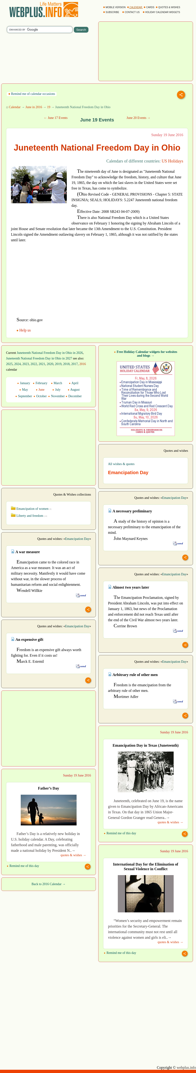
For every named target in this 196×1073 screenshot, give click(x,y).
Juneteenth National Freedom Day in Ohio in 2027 (39, 358)
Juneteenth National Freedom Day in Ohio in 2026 (50, 353)
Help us (24, 330)
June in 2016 (33, 107)
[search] (39, 29)
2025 (9, 364)
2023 (25, 364)
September (23, 396)
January (23, 383)
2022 (33, 364)
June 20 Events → (138, 118)
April (73, 383)
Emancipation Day (174, 498)
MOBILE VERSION (114, 7)
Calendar (15, 107)
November (56, 396)
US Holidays (172, 161)
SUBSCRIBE (111, 12)
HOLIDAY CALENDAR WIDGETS (162, 12)
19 (48, 107)
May (23, 389)
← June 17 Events (56, 118)
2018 (66, 364)
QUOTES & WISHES (168, 7)
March (56, 383)
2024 (17, 364)
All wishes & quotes (121, 464)
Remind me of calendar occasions (31, 94)
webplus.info (186, 1068)
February (40, 383)
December (74, 396)
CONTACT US (131, 12)
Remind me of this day (120, 833)
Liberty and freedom (29, 516)
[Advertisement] (146, 51)
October (40, 396)
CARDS (149, 7)
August (74, 389)
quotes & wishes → (170, 822)
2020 (50, 364)
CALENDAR (135, 7)
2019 (58, 364)
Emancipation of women (31, 509)
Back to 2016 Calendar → (48, 884)
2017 (74, 364)
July (56, 389)
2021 (42, 364)
